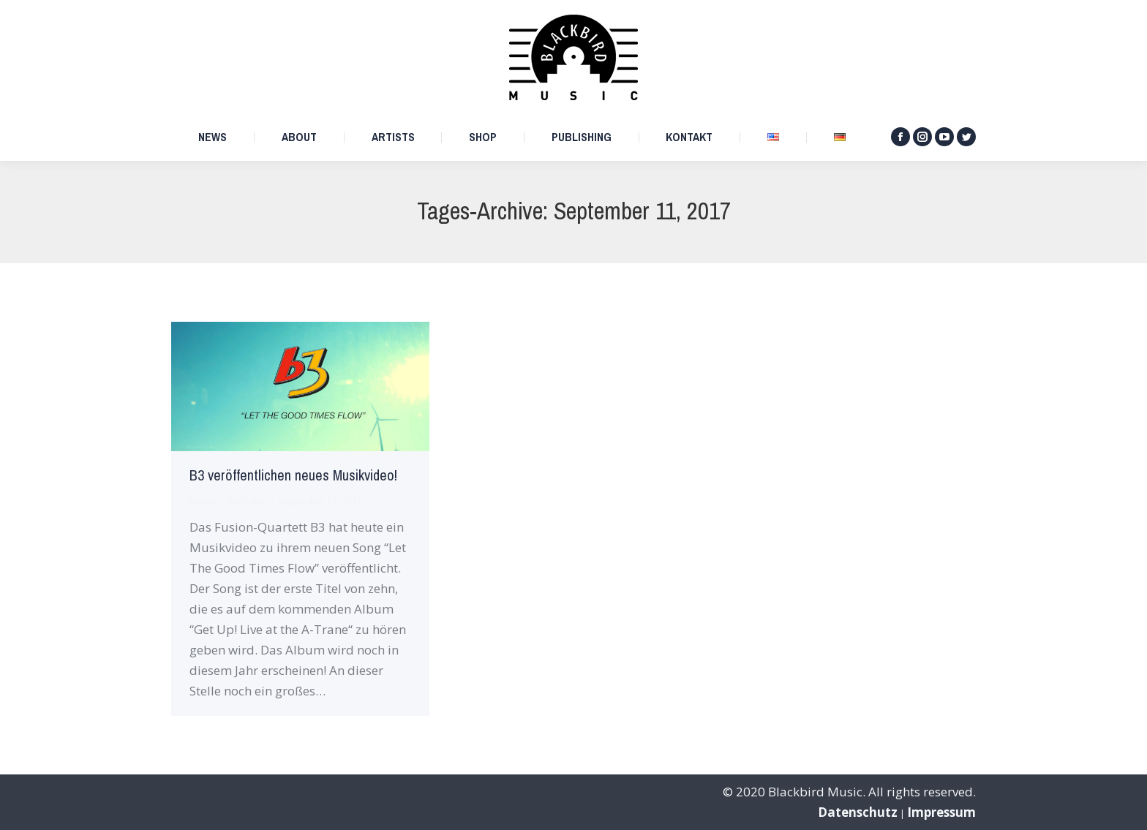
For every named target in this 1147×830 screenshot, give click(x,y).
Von (247, 501)
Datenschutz (858, 812)
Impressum (941, 812)
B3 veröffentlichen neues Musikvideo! (293, 475)
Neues (202, 501)
